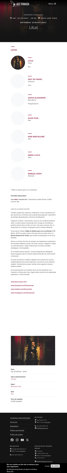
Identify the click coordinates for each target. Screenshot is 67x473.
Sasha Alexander (37, 97)
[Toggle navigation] (52, 3)
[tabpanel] (33, 118)
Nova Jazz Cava (16, 386)
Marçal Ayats (35, 173)
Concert (13, 379)
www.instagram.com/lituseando (22, 293)
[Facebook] (12, 440)
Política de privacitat (17, 430)
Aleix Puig (33, 118)
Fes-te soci (13, 422)
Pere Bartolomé (36, 136)
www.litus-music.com (19, 282)
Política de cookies (16, 434)
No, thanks (55, 466)
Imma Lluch (34, 155)
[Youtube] (22, 440)
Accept (47, 466)
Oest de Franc (35, 79)
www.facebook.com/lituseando (22, 285)
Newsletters (14, 426)
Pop (12, 394)
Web (16, 199)
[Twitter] (27, 440)
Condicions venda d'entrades (20, 418)
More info (10, 471)
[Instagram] (17, 440)
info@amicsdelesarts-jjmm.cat (44, 461)
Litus (30, 61)
